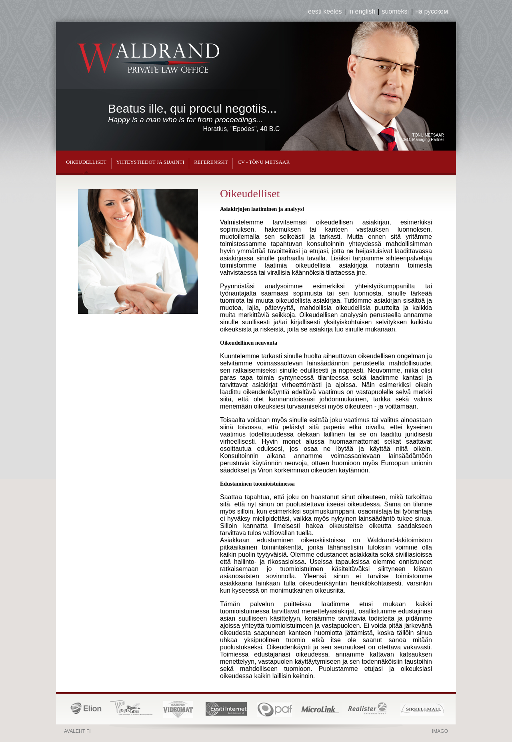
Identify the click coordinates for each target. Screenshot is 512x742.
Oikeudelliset (86, 162)
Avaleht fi (77, 731)
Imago (440, 731)
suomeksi (395, 11)
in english (362, 11)
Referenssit (211, 162)
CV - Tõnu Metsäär (264, 162)
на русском (431, 11)
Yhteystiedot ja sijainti (150, 162)
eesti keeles (325, 11)
